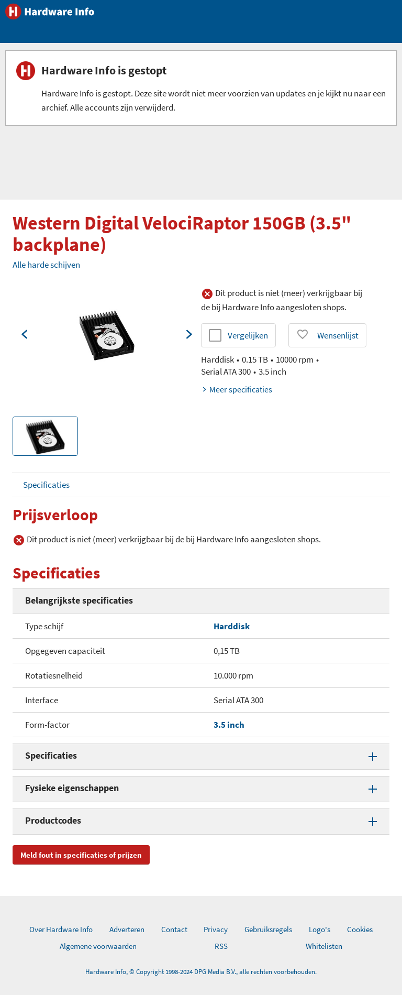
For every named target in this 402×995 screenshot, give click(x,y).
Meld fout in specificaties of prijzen (81, 855)
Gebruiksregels (268, 929)
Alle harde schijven (46, 264)
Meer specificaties (236, 389)
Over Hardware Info (61, 929)
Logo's (319, 929)
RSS (221, 946)
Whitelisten (324, 946)
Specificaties (46, 484)
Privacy (216, 929)
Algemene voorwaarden (98, 946)
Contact (174, 929)
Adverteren (126, 929)
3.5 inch (229, 724)
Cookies (360, 929)
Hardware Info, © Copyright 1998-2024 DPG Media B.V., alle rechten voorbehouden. (201, 971)
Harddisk (232, 626)
